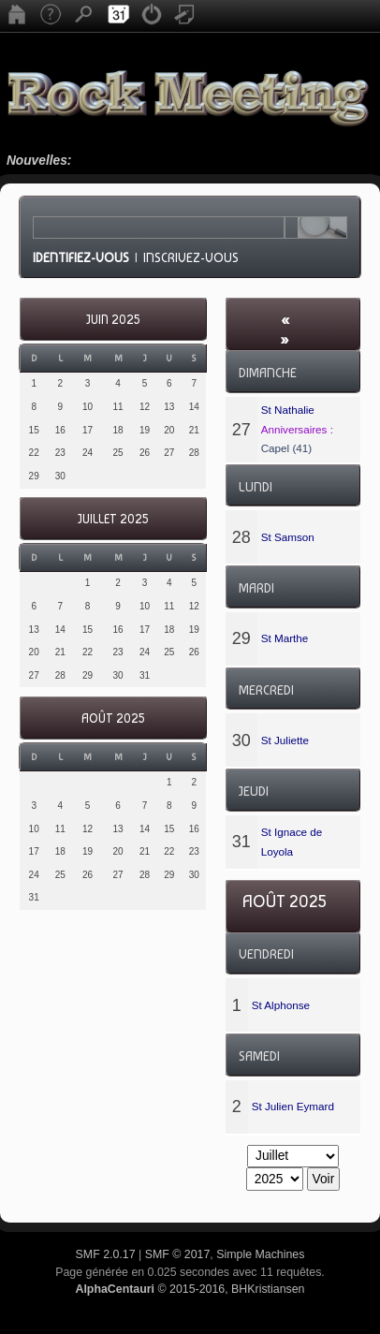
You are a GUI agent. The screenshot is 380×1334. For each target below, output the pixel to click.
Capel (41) (287, 448)
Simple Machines (260, 1254)
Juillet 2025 (113, 519)
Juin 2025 (112, 320)
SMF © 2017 (178, 1254)
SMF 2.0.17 (106, 1254)
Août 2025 (112, 718)
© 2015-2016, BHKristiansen (189, 1289)
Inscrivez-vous (191, 257)
